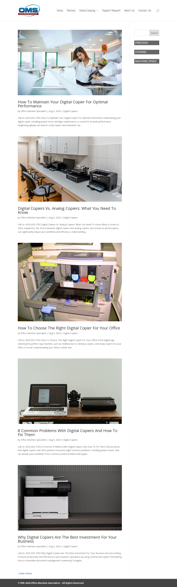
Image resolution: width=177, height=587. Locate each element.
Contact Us (144, 10)
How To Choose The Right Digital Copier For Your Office (69, 328)
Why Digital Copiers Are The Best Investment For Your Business (67, 539)
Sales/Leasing (87, 10)
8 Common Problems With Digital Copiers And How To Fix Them (67, 432)
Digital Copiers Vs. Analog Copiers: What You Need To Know (67, 210)
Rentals (71, 10)
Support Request (111, 10)
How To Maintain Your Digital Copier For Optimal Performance (63, 104)
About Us (129, 10)
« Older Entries (25, 573)
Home (60, 10)
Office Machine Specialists (34, 111)
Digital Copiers (70, 111)
